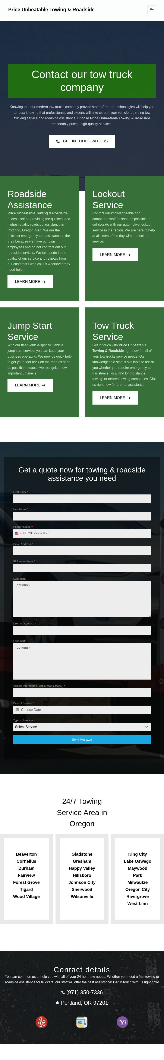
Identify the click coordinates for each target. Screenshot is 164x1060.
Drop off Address (26, 628)
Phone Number (25, 531)
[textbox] (78, 732)
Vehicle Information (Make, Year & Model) (41, 690)
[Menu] (151, 9)
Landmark (21, 583)
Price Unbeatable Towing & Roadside (51, 9)
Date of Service (25, 708)
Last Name (22, 514)
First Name (22, 497)
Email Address (25, 549)
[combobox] (22, 538)
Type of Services (26, 725)
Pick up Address (26, 566)
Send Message (82, 744)
